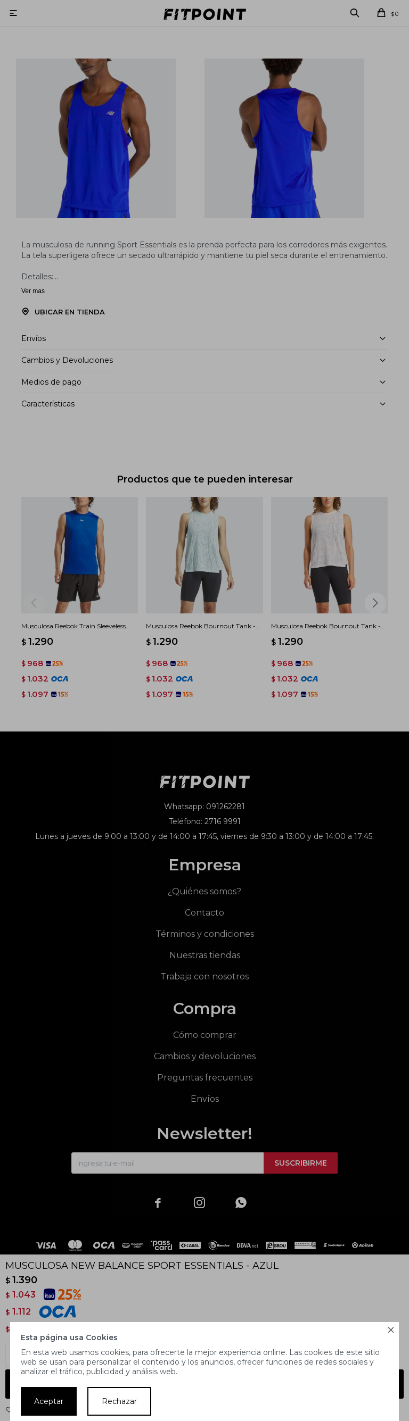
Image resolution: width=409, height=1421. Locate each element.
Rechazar (119, 1401)
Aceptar (48, 1401)
